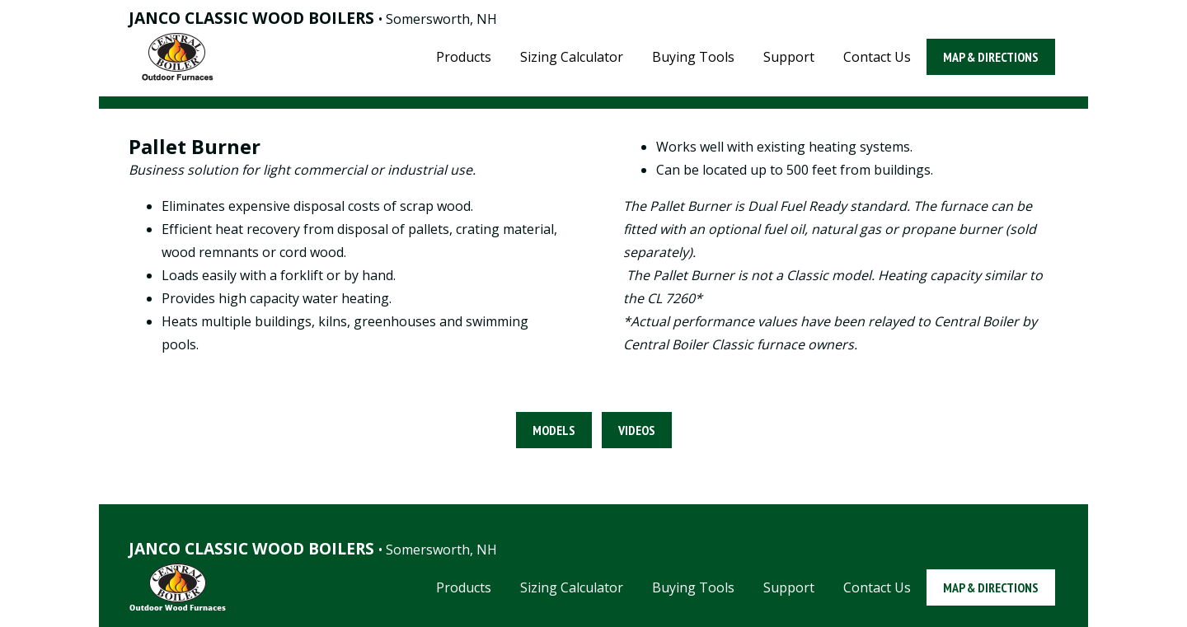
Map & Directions (991, 57)
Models (554, 430)
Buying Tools (693, 57)
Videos (636, 430)
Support (788, 57)
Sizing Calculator (571, 57)
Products (463, 57)
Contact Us (877, 57)
